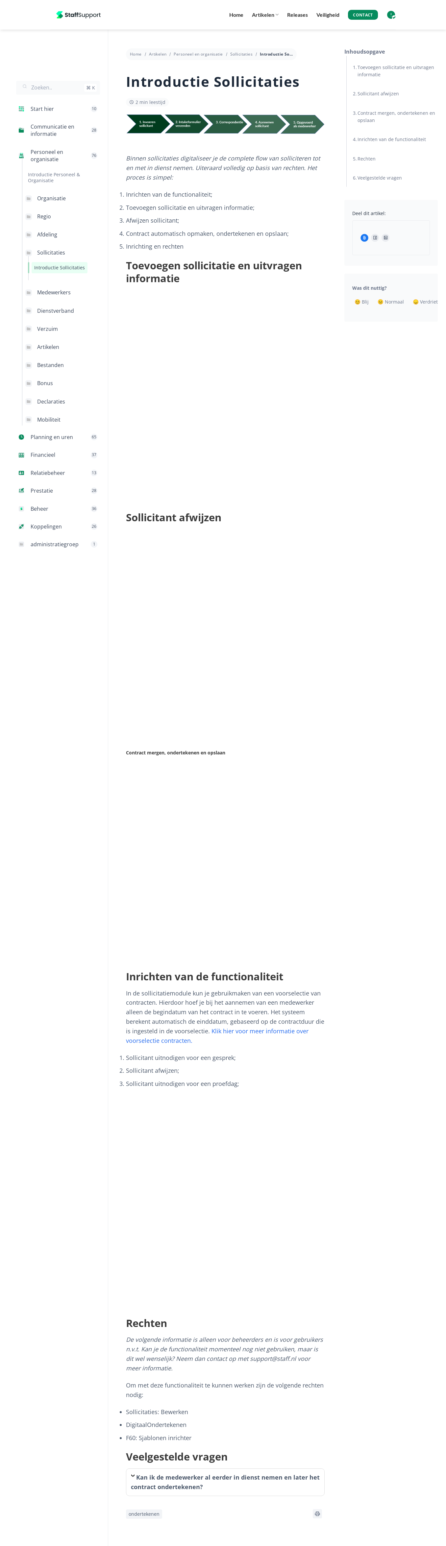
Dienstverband (55, 310)
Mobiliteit (49, 419)
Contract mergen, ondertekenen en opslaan (396, 116)
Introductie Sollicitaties (59, 267)
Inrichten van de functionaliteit (392, 139)
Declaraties (51, 401)
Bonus (45, 383)
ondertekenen (144, 1514)
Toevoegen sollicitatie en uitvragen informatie (396, 71)
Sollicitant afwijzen (378, 93)
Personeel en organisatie (198, 54)
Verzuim (47, 328)
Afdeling (47, 234)
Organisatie (51, 198)
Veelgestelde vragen (380, 178)
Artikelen (265, 15)
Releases (297, 15)
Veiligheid (327, 15)
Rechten (367, 159)
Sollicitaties (51, 253)
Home (236, 15)
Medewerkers (54, 292)
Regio (44, 216)
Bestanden (50, 365)
